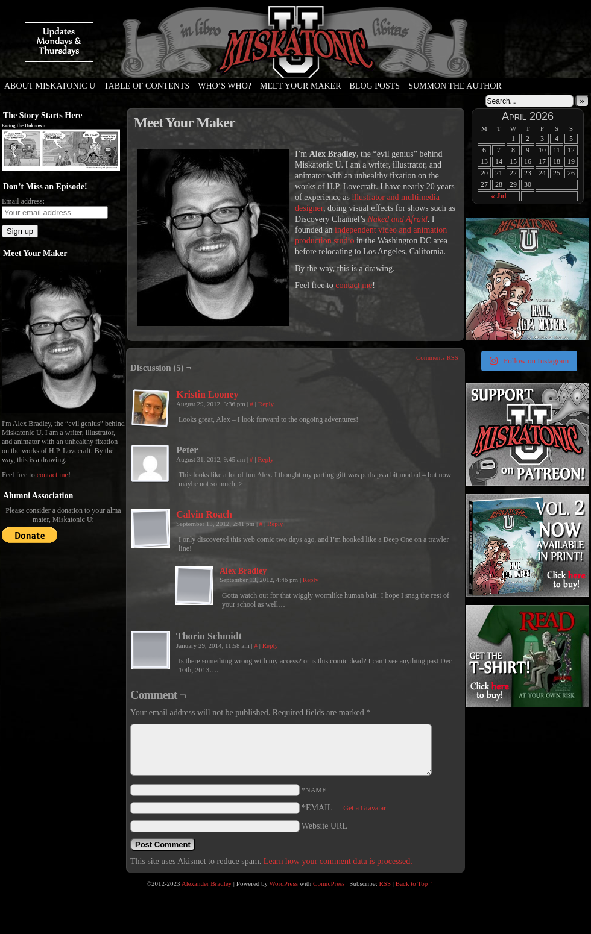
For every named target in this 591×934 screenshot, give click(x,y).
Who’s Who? (224, 85)
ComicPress (329, 883)
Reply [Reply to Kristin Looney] (266, 403)
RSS (385, 883)
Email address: (23, 201)
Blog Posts (375, 85)
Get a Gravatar (364, 808)
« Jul (498, 196)
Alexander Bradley (207, 883)
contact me (52, 475)
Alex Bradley (243, 570)
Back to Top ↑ (414, 883)
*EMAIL (344, 807)
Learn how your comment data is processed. (338, 861)
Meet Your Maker (300, 85)
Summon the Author (455, 85)
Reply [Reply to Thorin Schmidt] (270, 645)
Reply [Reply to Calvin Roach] (275, 523)
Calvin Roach (204, 514)
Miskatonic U (295, 66)
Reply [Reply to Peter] (265, 459)
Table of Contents (146, 85)
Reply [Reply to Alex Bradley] (310, 579)
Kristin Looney (207, 394)
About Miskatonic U (49, 85)
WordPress (284, 883)
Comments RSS (437, 357)
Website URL (324, 825)
